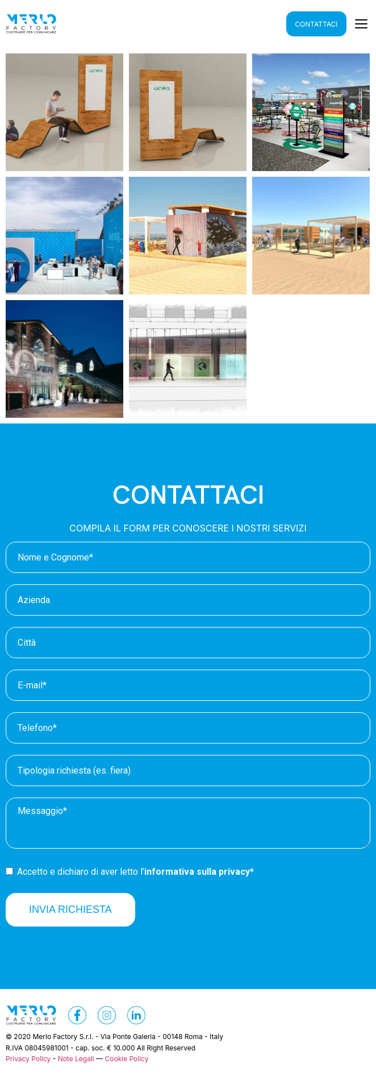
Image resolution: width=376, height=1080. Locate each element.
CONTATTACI (316, 24)
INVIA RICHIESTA (70, 909)
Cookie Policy (126, 1058)
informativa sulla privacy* (199, 871)
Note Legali (76, 1058)
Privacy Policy (28, 1058)
